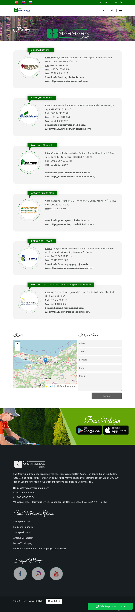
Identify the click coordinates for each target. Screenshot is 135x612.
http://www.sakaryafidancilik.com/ (71, 128)
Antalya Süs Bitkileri (23, 537)
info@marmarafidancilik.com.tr (71, 172)
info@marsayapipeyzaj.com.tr (70, 264)
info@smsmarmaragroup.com (33, 487)
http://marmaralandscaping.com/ (70, 311)
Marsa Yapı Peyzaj (22, 543)
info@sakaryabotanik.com (68, 77)
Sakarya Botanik (21, 521)
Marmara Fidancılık (23, 526)
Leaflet (50, 386)
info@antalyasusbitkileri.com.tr (71, 220)
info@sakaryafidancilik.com (69, 124)
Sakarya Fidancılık (22, 532)
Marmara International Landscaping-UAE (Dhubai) (39, 548)
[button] (45, 361)
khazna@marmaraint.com (68, 307)
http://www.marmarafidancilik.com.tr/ (73, 176)
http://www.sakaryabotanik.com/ (70, 81)
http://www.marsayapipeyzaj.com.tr (72, 268)
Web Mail (54, 601)
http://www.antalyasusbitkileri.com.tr (72, 224)
